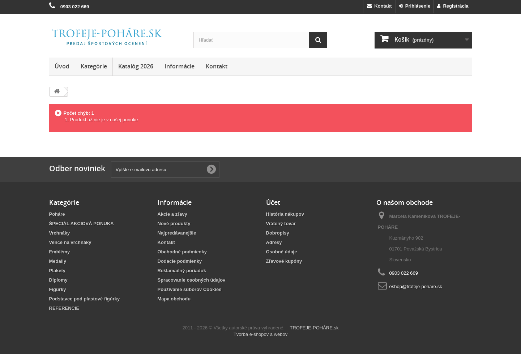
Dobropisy (277, 233)
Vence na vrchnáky (70, 242)
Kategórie (94, 66)
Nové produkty (174, 223)
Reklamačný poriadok (182, 270)
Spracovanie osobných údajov (192, 280)
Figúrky (57, 289)
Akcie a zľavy (172, 214)
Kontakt (379, 6)
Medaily (58, 261)
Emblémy (59, 251)
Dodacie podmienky (180, 261)
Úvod (62, 66)
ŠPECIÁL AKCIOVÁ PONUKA (81, 223)
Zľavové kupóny (284, 261)
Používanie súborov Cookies (190, 289)
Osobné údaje (281, 251)
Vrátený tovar (281, 223)
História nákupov (285, 214)
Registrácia (452, 6)
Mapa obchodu (174, 299)
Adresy (274, 242)
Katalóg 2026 (135, 66)
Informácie (180, 66)
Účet (273, 202)
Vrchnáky (59, 233)
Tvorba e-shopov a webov (261, 334)
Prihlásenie (415, 6)
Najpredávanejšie (177, 233)
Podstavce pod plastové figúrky (84, 299)
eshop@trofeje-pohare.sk (415, 286)
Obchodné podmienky (182, 251)
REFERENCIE (64, 308)
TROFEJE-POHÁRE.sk (314, 327)
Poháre (57, 214)
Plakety (57, 270)
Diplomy (58, 280)
